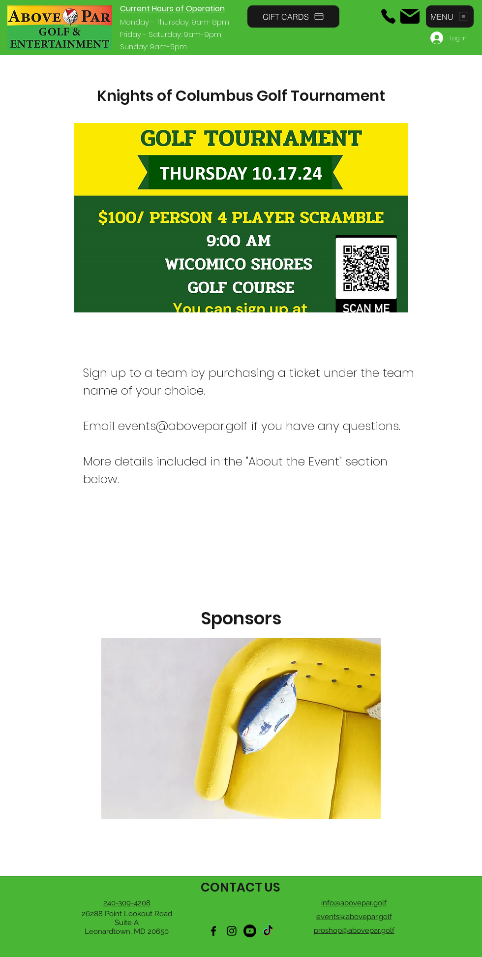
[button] (450, 16)
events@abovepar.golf (182, 426)
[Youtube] (249, 931)
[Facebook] (213, 931)
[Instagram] (231, 931)
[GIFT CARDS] (293, 16)
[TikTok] (268, 931)
